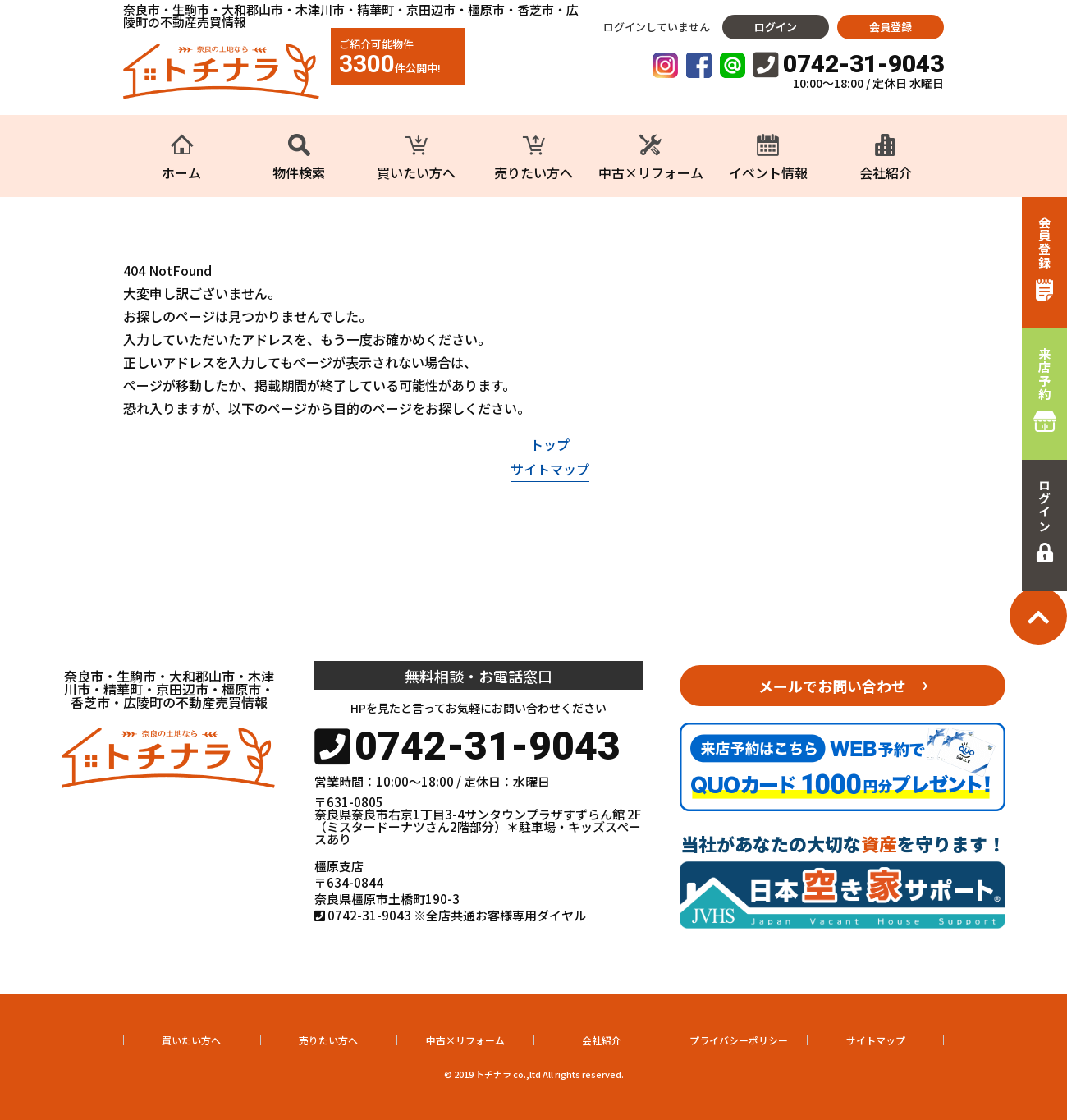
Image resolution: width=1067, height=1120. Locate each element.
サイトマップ (550, 469)
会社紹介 (601, 1040)
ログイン (775, 26)
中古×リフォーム (465, 1040)
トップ (550, 444)
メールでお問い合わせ (832, 685)
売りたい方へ (328, 1040)
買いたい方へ (191, 1040)
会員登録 (890, 26)
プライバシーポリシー (738, 1040)
